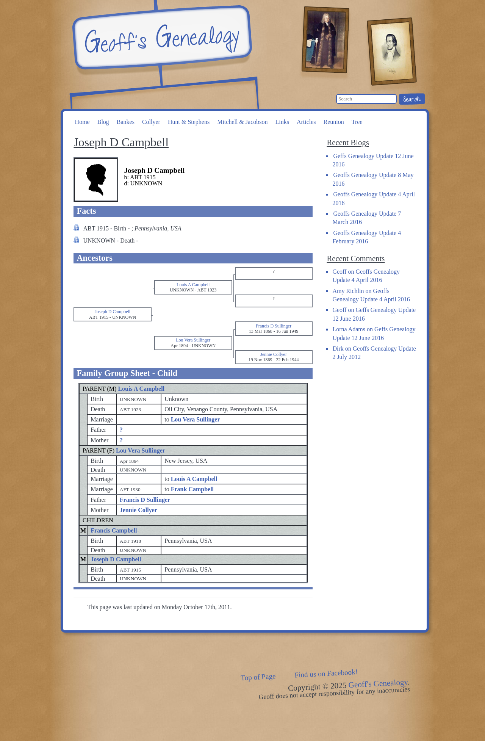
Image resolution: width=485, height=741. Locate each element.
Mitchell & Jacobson (242, 122)
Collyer (151, 122)
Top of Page (258, 677)
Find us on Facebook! (326, 673)
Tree (357, 122)
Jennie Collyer (138, 510)
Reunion (334, 122)
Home (82, 122)
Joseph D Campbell (116, 559)
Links (282, 122)
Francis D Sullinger (145, 500)
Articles (306, 122)
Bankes (126, 122)
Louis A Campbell (141, 388)
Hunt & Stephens (189, 122)
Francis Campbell (114, 530)
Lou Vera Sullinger (140, 450)
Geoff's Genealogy (161, 38)
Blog (103, 122)
